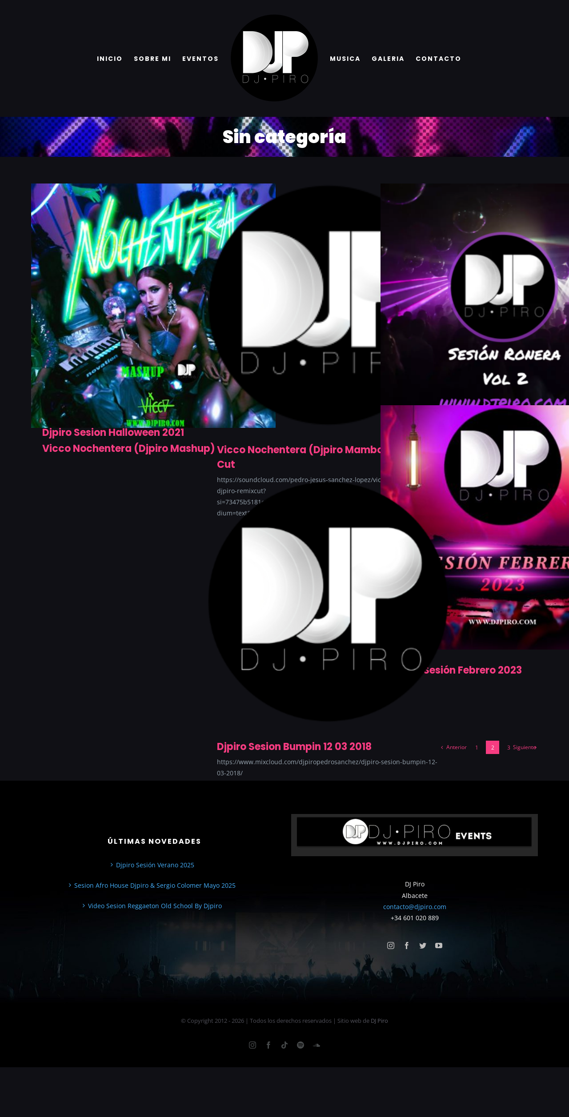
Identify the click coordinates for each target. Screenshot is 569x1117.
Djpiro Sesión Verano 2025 (155, 865)
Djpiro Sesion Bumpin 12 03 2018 (294, 747)
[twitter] (422, 945)
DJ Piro (379, 1021)
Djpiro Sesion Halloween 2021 (113, 432)
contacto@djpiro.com (414, 906)
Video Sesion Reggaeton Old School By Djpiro (155, 906)
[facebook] (406, 945)
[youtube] (438, 945)
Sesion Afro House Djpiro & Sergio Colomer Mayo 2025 (155, 885)
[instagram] (390, 945)
